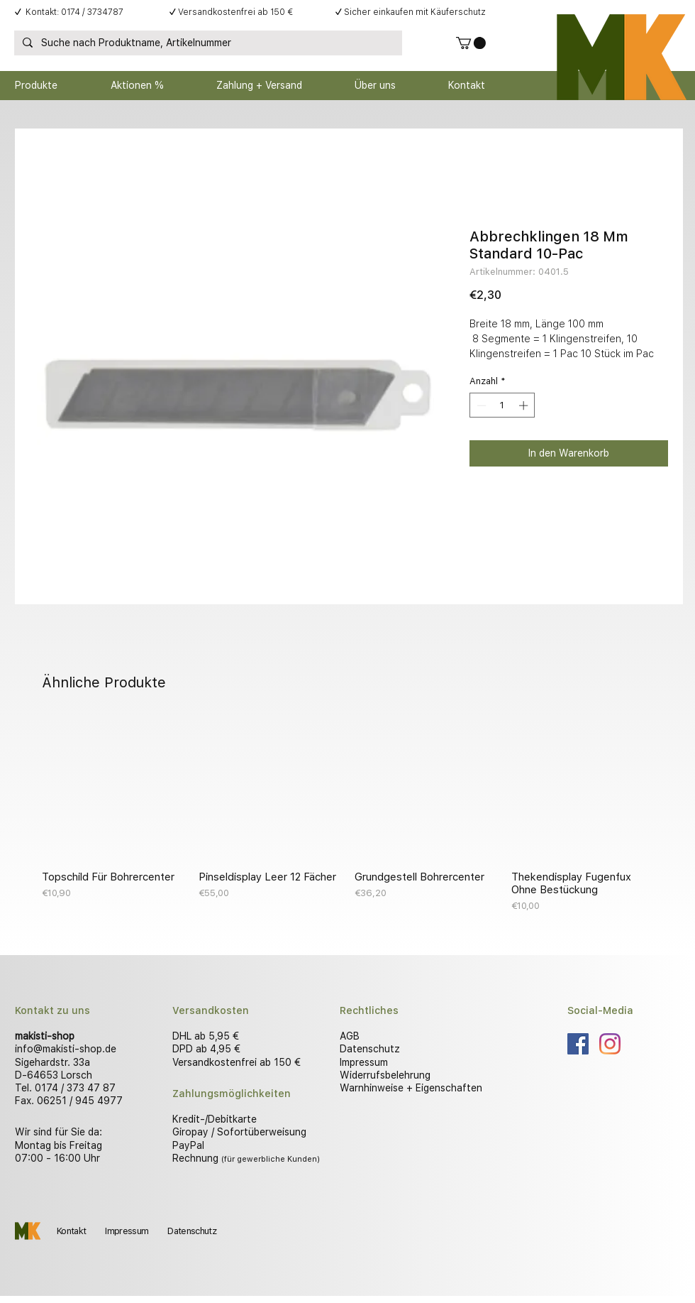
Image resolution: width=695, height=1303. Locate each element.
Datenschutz (370, 1048)
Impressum (364, 1062)
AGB (350, 1036)
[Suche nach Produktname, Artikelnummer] (206, 43)
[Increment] (524, 405)
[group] (347, 815)
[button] (471, 43)
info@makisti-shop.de (65, 1048)
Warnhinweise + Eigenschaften (411, 1088)
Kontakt (71, 1231)
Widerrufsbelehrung (385, 1075)
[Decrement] (480, 405)
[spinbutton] (502, 405)
